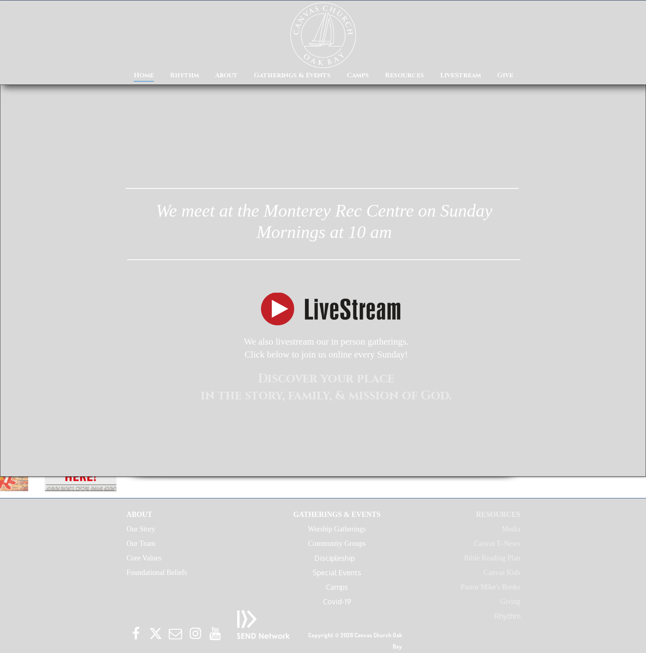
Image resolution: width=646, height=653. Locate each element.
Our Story (140, 529)
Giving (510, 601)
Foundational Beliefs (156, 572)
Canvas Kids (502, 572)
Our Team (140, 543)
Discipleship (337, 558)
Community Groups (337, 543)
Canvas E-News (497, 543)
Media (511, 529)
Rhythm (507, 616)
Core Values (144, 558)
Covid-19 (337, 601)
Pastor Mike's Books (490, 587)
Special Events (337, 572)
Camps (337, 587)
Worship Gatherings (337, 529)
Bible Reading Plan (492, 558)
